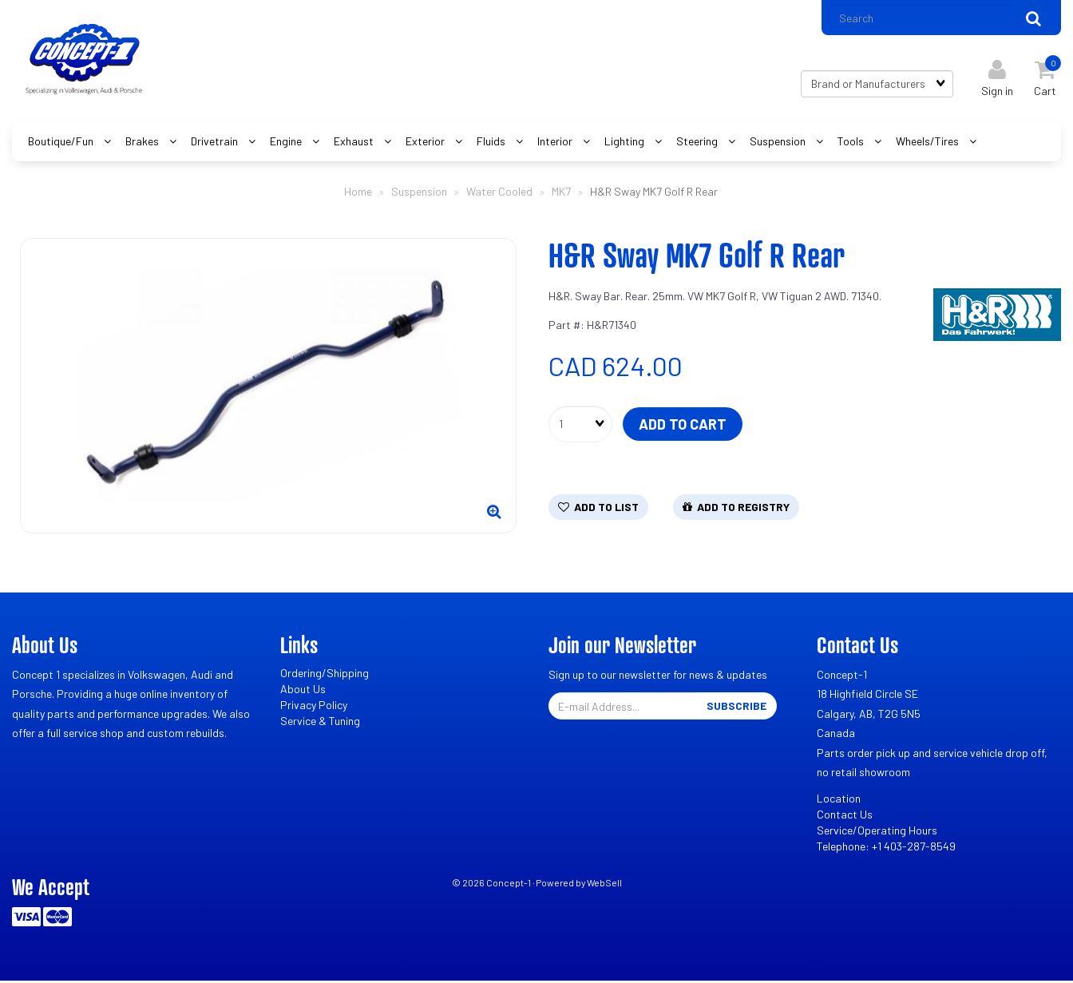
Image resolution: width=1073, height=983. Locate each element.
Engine (287, 142)
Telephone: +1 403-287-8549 (886, 847)
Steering (698, 142)
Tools (851, 142)
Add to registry (736, 508)
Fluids (492, 142)
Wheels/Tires (928, 142)
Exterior (426, 142)
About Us (303, 690)
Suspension (779, 142)
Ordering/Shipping (324, 674)
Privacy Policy (313, 706)
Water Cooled (499, 193)
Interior (556, 142)
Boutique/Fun (62, 142)
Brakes (143, 142)
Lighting (625, 142)
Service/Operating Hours (877, 831)
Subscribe (736, 707)
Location (839, 800)
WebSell (604, 884)
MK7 (561, 193)
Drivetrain (215, 142)
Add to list (598, 508)
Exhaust (355, 142)
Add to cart (683, 425)
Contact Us (845, 815)
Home (358, 193)
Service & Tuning (320, 722)
